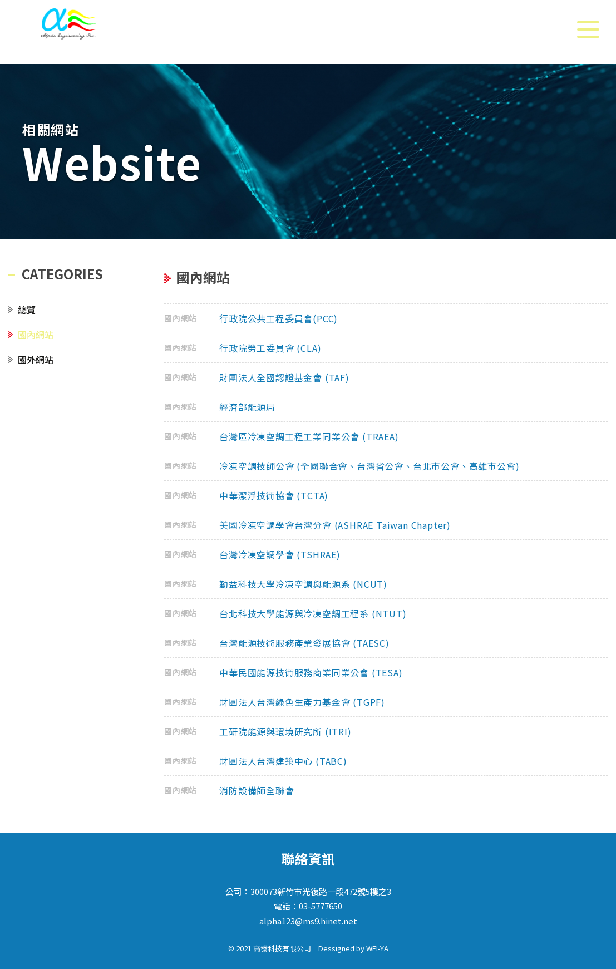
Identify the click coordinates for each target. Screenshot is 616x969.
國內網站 (35, 334)
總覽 (27, 309)
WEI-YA (377, 948)
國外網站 (35, 359)
